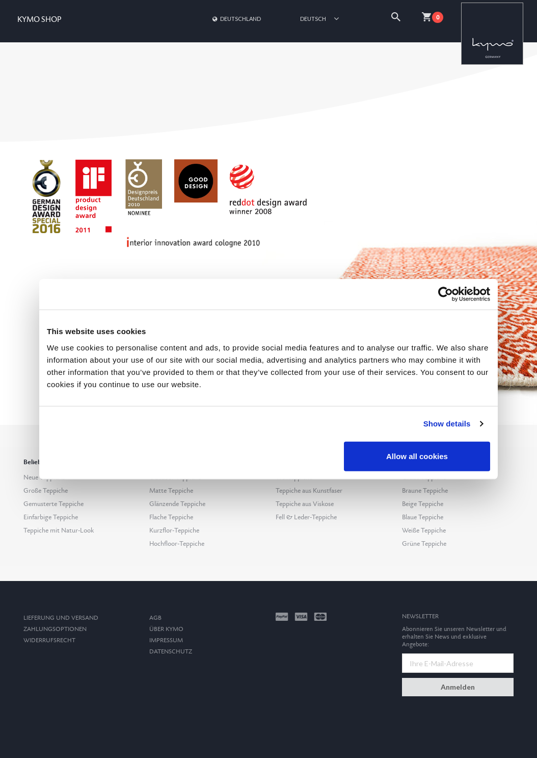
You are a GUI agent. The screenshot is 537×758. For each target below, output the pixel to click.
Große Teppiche (45, 491)
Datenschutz (170, 651)
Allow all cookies (417, 455)
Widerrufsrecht (49, 640)
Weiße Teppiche (424, 530)
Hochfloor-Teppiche (176, 544)
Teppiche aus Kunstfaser (309, 491)
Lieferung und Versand (60, 618)
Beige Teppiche (422, 504)
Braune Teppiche (425, 491)
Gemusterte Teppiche (53, 504)
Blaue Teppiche (422, 517)
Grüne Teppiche (424, 544)
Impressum (166, 640)
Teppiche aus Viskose (305, 504)
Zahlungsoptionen (55, 629)
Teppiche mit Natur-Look (58, 530)
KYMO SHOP (39, 19)
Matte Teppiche (171, 491)
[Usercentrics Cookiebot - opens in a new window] (445, 294)
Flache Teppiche (171, 517)
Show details (447, 423)
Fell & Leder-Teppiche (306, 517)
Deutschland (235, 18)
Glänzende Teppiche (177, 504)
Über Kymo (166, 629)
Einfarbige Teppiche (50, 517)
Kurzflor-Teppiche (174, 530)
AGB (155, 618)
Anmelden (458, 687)
